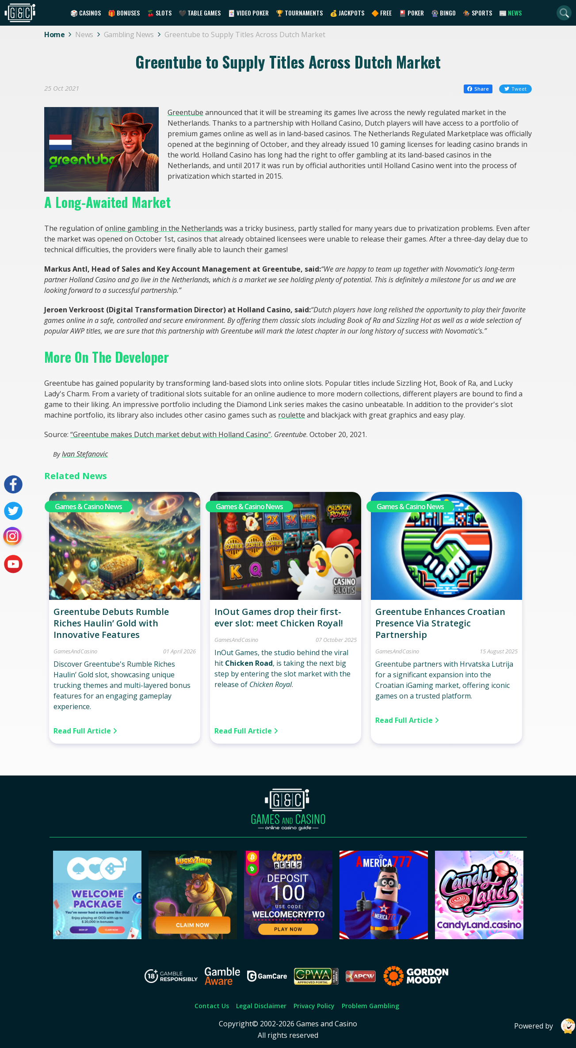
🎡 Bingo (443, 12)
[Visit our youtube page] (13, 564)
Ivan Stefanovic (85, 454)
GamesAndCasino (75, 651)
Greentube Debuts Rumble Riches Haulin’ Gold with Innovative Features (111, 623)
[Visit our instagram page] (13, 537)
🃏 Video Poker (248, 12)
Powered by (545, 1026)
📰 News (510, 12)
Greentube (185, 112)
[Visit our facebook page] (13, 484)
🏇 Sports (477, 12)
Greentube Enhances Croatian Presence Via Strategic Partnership (440, 623)
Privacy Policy (314, 1006)
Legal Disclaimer (261, 1006)
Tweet (515, 88)
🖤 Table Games (200, 12)
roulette (291, 415)
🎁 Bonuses (124, 12)
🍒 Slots (159, 12)
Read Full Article (85, 731)
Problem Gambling (370, 1006)
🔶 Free (381, 12)
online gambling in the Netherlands (164, 228)
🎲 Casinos (85, 12)
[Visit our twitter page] (13, 511)
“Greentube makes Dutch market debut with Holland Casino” (170, 434)
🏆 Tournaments (299, 12)
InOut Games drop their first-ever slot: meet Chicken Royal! (278, 617)
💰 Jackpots (347, 12)
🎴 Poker (411, 12)
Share (478, 88)
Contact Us (212, 1006)
